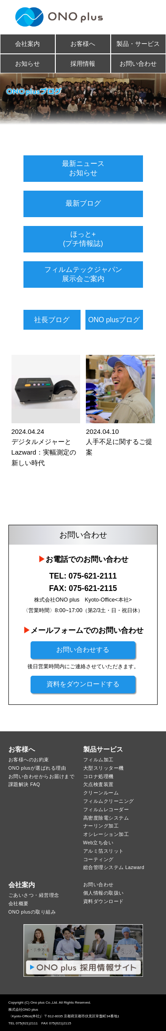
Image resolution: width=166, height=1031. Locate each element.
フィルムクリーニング (108, 801)
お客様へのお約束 (28, 759)
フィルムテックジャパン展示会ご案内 (83, 274)
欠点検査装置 (98, 784)
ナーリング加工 (101, 825)
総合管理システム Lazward (114, 867)
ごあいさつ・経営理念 (33, 895)
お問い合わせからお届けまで (41, 776)
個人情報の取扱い (103, 893)
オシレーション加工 (106, 834)
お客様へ (82, 43)
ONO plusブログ (114, 320)
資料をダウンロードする (83, 684)
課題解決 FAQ (24, 784)
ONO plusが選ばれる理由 (37, 768)
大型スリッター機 (103, 768)
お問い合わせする (82, 649)
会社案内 (27, 43)
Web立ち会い (98, 842)
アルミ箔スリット (103, 851)
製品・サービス (138, 43)
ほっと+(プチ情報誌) (83, 238)
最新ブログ (83, 203)
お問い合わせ (138, 63)
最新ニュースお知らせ (83, 168)
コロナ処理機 (98, 776)
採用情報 (82, 63)
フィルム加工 (98, 759)
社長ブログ (51, 320)
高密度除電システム (106, 817)
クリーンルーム (101, 792)
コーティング (98, 859)
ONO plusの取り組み (32, 911)
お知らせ (27, 63)
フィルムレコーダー (106, 809)
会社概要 (18, 903)
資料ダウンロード (103, 901)
